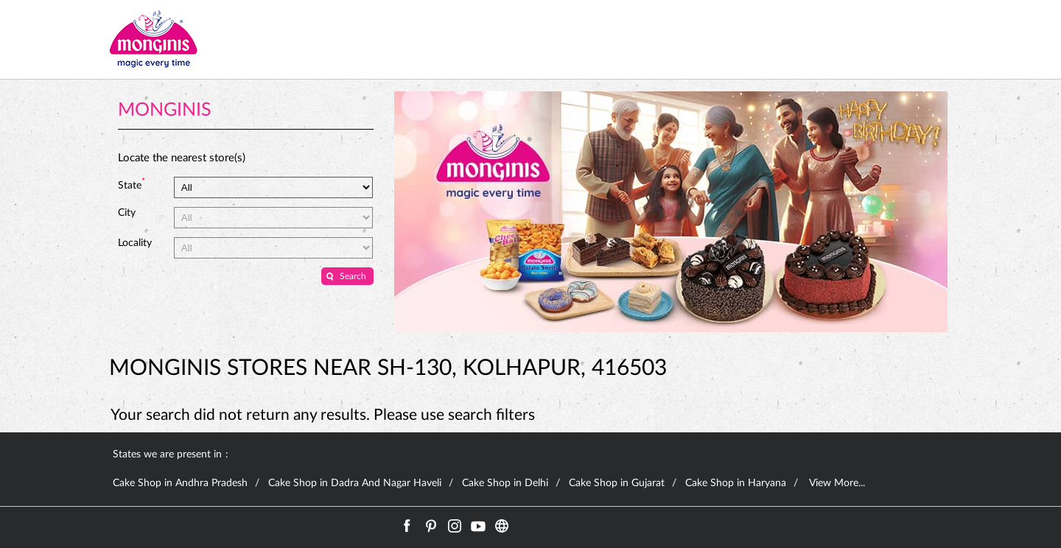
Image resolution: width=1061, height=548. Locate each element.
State (131, 184)
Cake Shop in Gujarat (617, 483)
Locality (135, 243)
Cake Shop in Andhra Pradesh (180, 483)
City (127, 213)
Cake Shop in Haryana (735, 483)
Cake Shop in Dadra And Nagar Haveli (354, 483)
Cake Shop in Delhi (505, 483)
